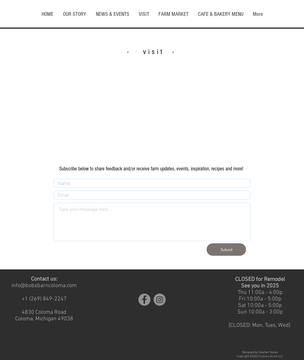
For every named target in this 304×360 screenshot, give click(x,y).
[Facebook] (144, 300)
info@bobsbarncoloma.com (44, 285)
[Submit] (226, 249)
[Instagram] (160, 300)
